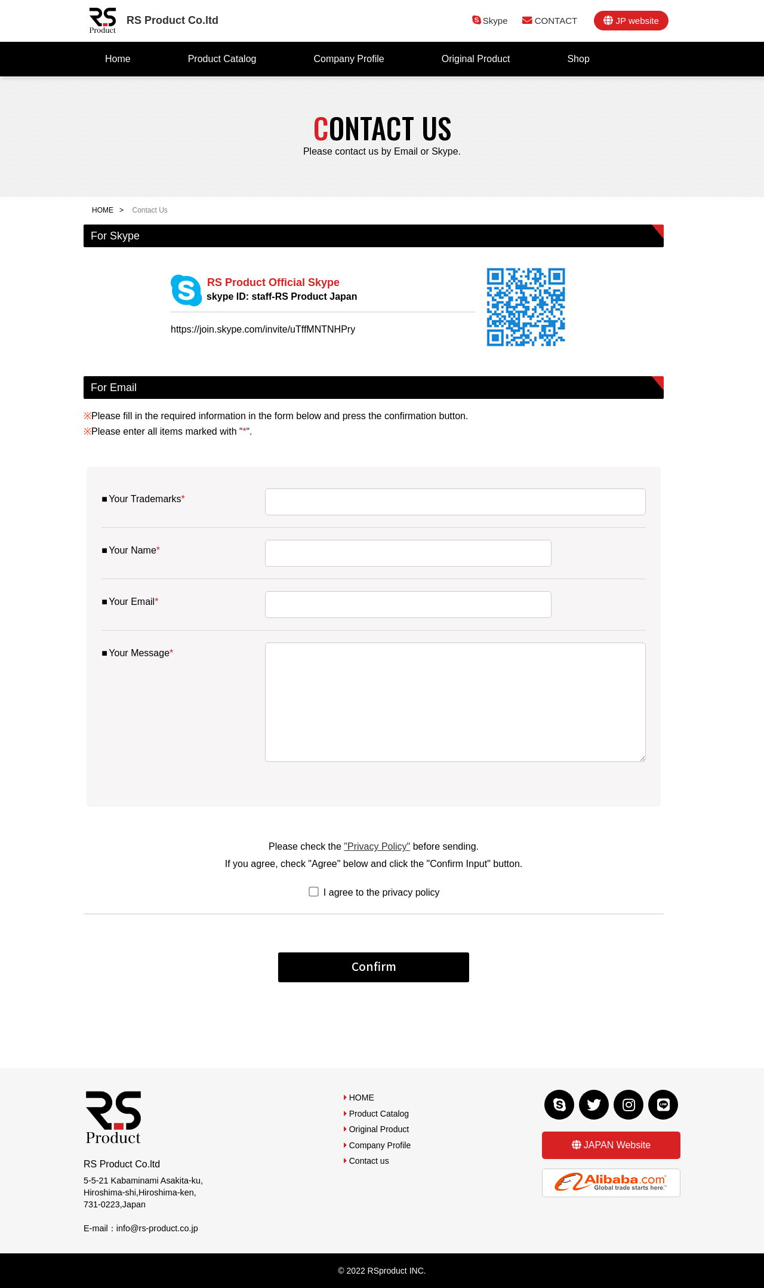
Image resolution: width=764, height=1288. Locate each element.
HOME (102, 210)
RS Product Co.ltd (172, 20)
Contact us (369, 1161)
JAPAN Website (617, 1145)
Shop (578, 59)
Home (118, 59)
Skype (495, 21)
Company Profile (348, 59)
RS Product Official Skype (264, 289)
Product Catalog (222, 59)
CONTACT (556, 21)
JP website (636, 21)
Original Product (476, 59)
